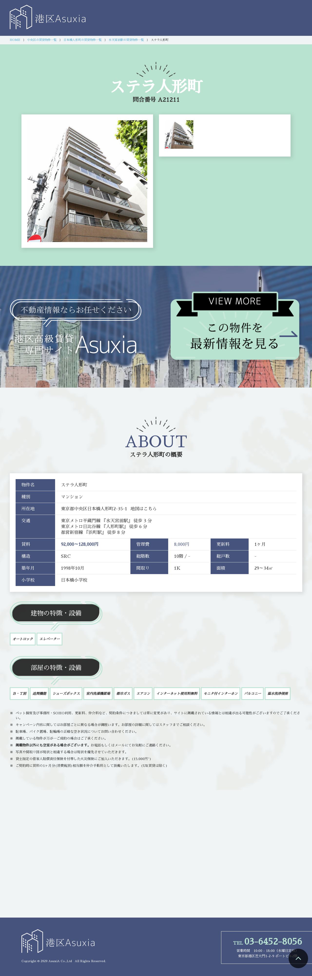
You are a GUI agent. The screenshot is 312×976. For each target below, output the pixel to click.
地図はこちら (143, 509)
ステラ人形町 (147, 455)
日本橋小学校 (74, 580)
